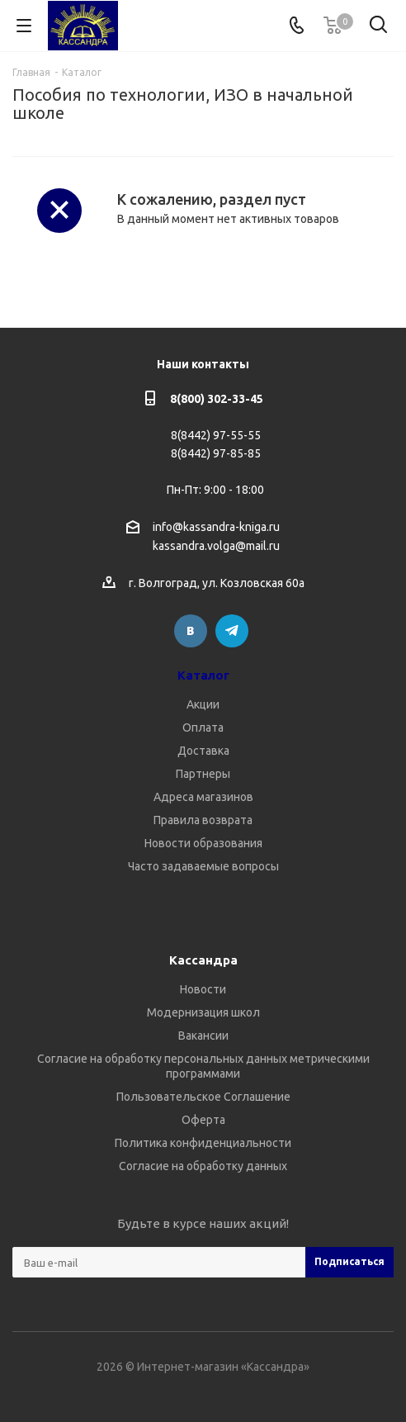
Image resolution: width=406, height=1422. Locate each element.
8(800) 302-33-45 (216, 398)
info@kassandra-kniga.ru (216, 526)
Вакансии (203, 1035)
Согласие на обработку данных (203, 1166)
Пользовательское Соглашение (203, 1096)
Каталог (203, 675)
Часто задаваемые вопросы (203, 866)
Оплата (203, 727)
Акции (203, 704)
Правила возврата (203, 820)
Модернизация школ (203, 1012)
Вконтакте (190, 630)
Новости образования (203, 843)
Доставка (203, 750)
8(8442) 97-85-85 (216, 453)
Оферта (203, 1119)
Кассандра (203, 960)
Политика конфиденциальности (203, 1142)
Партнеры (203, 773)
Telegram (231, 630)
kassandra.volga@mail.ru (216, 546)
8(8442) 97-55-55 (216, 435)
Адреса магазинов (203, 796)
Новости (203, 989)
